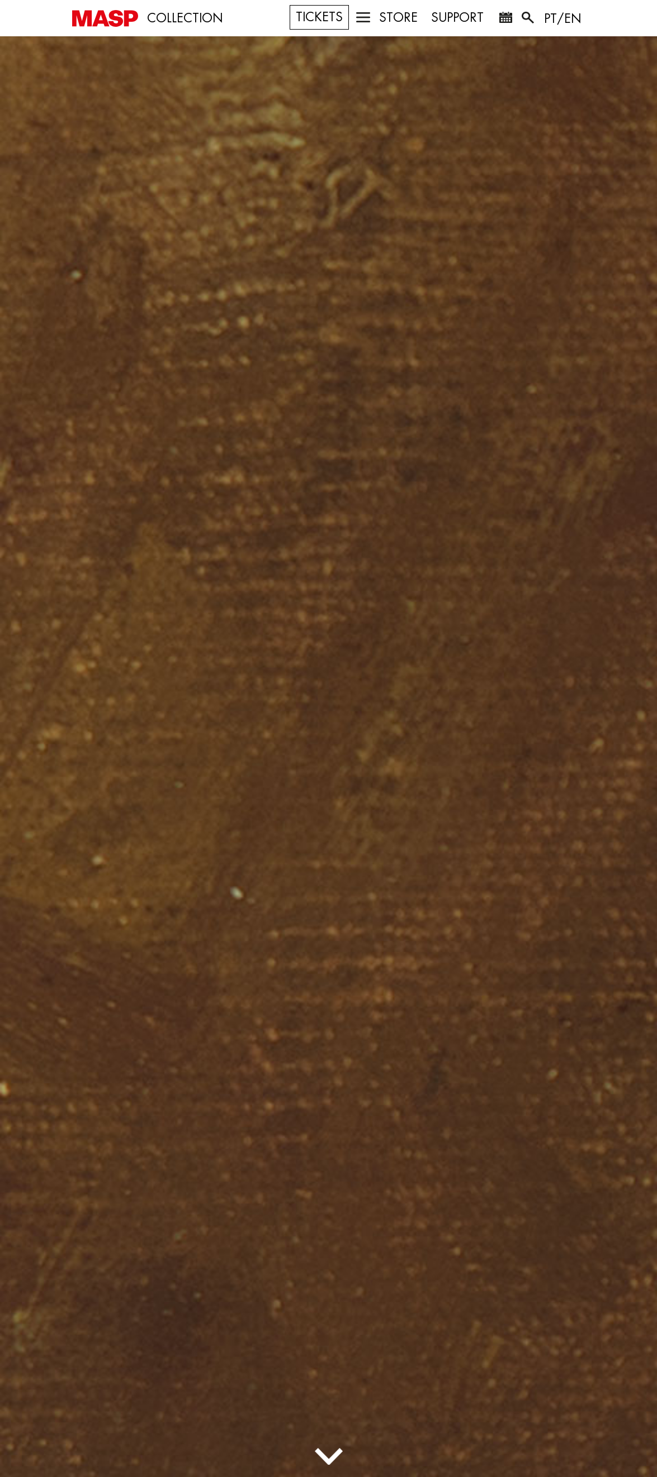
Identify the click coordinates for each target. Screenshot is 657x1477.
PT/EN (563, 19)
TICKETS (319, 17)
